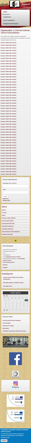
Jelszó (4, 189)
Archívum (4, 212)
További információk (5, 437)
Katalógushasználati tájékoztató (10, 23)
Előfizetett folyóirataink (7, 234)
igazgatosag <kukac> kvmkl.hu (13, 256)
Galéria (3, 215)
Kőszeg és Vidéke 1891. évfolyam (8, 169)
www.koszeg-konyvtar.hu (9, 262)
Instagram (5, 267)
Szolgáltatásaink (7, 17)
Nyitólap (5, 11)
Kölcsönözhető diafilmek (8, 220)
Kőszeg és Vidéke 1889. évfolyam (8, 174)
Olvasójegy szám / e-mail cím (9, 183)
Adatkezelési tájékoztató (7, 226)
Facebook (5, 264)
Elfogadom (4, 441)
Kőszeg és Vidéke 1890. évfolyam (8, 171)
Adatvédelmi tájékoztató (7, 229)
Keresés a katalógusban (9, 20)
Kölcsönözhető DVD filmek (8, 223)
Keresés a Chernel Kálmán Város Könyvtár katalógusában (13, 278)
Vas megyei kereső (7, 286)
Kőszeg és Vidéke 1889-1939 (8, 218)
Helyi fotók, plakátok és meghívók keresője (13, 282)
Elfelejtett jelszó (6, 200)
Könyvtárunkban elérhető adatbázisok (11, 231)
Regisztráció (6, 198)
